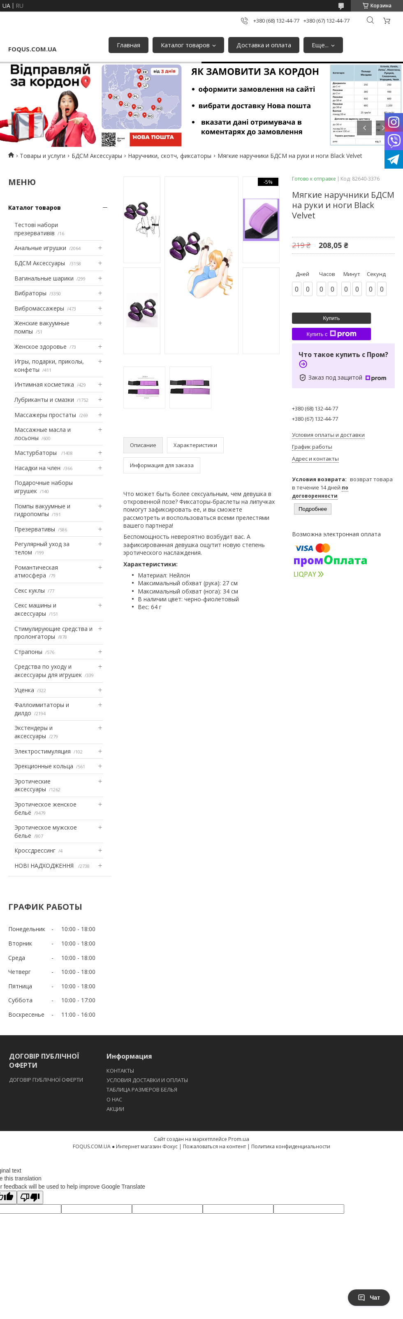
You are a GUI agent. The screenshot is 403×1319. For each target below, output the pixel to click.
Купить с (331, 334)
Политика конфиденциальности (290, 1146)
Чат (369, 1297)
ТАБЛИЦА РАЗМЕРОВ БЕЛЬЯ (142, 1089)
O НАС (114, 1099)
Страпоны (28, 652)
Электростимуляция (42, 751)
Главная (128, 45)
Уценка (24, 690)
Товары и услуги (42, 156)
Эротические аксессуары (32, 785)
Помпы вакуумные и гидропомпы (42, 510)
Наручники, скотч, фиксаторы (169, 156)
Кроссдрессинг (35, 850)
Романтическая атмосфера (36, 571)
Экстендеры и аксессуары (33, 732)
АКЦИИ (115, 1109)
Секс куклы (29, 590)
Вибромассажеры (39, 308)
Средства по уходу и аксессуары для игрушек (48, 671)
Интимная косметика (44, 384)
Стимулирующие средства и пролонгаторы (53, 633)
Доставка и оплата (263, 45)
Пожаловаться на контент (214, 1146)
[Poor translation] (30, 1197)
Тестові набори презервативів (36, 229)
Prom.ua (238, 1139)
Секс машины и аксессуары (35, 609)
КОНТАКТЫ (120, 1070)
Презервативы (34, 529)
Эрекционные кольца (43, 766)
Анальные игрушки (40, 248)
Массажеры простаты (45, 415)
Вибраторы (30, 293)
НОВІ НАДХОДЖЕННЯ (44, 865)
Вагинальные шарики (44, 278)
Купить (331, 318)
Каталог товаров (185, 45)
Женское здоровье (40, 346)
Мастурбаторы (36, 453)
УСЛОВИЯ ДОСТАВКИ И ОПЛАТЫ (147, 1080)
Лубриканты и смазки (44, 399)
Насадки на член (37, 468)
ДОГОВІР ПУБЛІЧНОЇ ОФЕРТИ (46, 1079)
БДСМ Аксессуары (97, 156)
